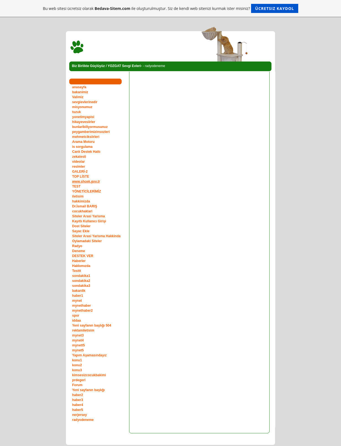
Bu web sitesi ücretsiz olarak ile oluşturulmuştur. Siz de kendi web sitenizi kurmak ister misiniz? (170, 8)
